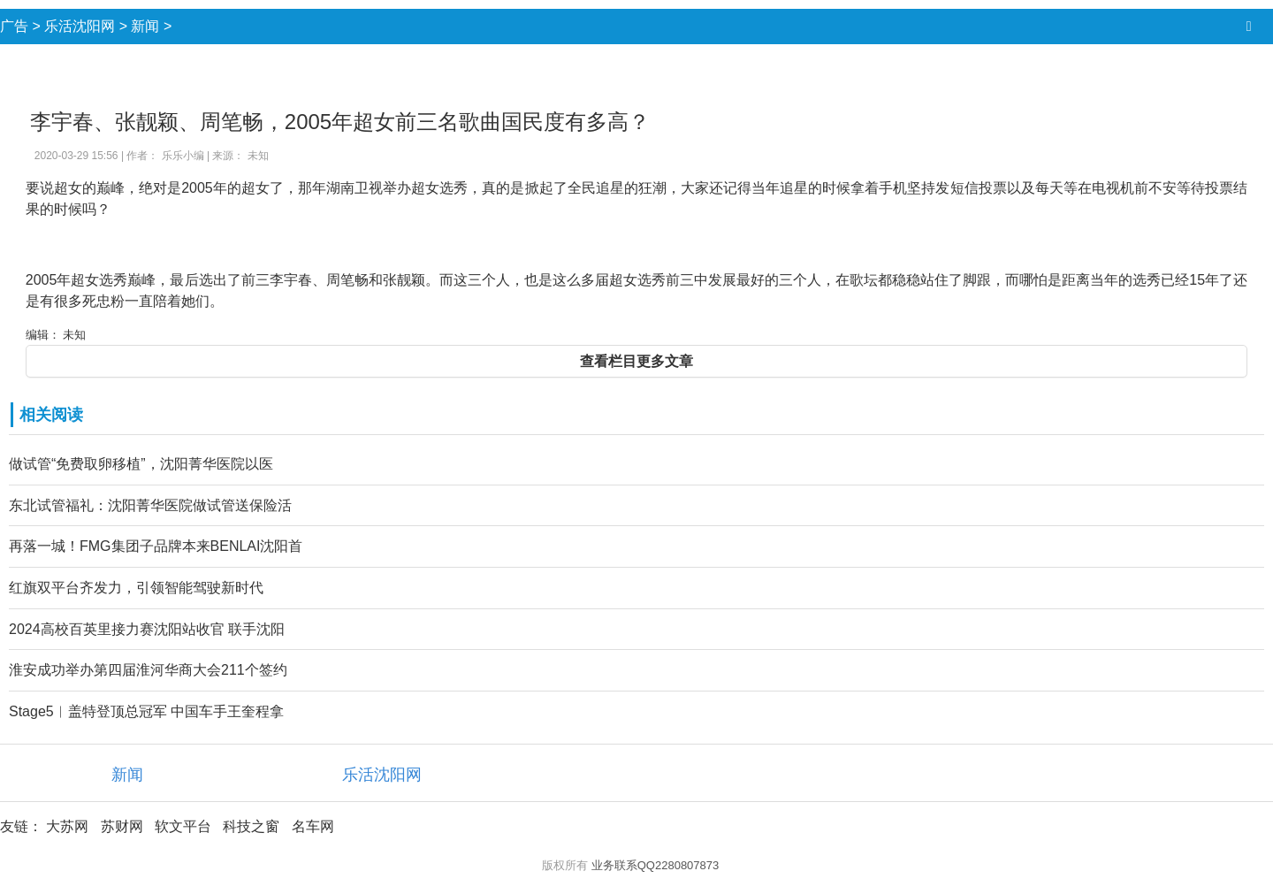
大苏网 (67, 826)
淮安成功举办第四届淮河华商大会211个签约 (148, 669)
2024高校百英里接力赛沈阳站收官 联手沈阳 (147, 629)
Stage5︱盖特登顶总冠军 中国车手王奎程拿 (146, 711)
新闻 (145, 26)
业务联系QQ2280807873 (655, 865)
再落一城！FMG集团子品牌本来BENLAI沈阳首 (155, 546)
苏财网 (122, 826)
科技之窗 (251, 826)
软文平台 (183, 826)
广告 (14, 26)
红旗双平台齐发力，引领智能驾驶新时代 (136, 587)
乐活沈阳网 (79, 26)
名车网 (313, 826)
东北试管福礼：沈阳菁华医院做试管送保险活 (150, 505)
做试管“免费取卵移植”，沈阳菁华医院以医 (141, 463)
